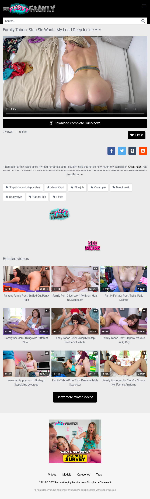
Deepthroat (121, 187)
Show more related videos (75, 397)
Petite (58, 197)
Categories (83, 474)
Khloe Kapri (135, 166)
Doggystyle (14, 197)
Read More (75, 174)
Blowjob (77, 187)
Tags (99, 474)
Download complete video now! (75, 123)
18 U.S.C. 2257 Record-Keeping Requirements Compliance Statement (75, 482)
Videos (52, 474)
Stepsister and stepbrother (23, 187)
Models (66, 474)
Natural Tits (37, 197)
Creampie (98, 187)
